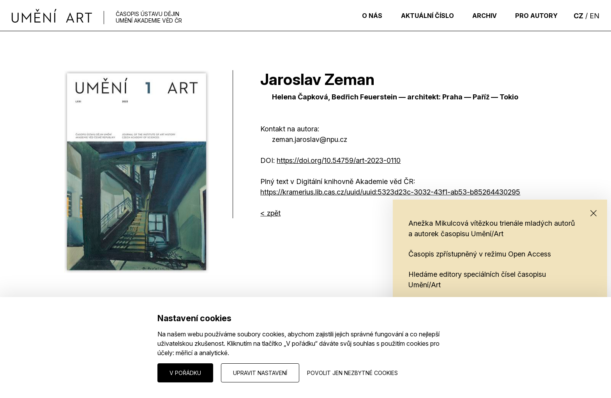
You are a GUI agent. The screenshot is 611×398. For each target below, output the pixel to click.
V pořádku (185, 373)
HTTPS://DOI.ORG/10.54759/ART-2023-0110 (339, 160)
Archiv (480, 15)
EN (594, 16)
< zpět (270, 213)
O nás (361, 15)
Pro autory (535, 15)
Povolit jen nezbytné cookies (352, 373)
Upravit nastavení (260, 373)
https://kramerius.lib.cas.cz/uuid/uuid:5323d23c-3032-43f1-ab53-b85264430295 (390, 192)
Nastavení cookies (87, 372)
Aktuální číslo (419, 15)
